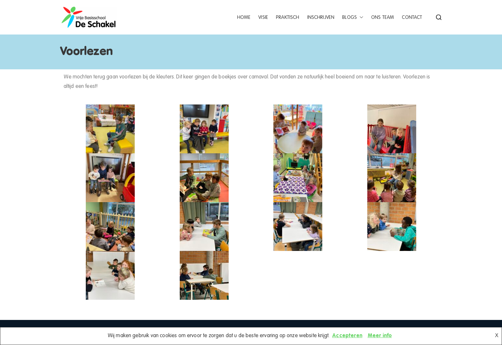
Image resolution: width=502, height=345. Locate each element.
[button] (360, 17)
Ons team (382, 17)
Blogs (352, 17)
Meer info (380, 335)
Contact (412, 17)
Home (244, 17)
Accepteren (347, 335)
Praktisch (287, 17)
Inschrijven (321, 17)
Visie (263, 17)
